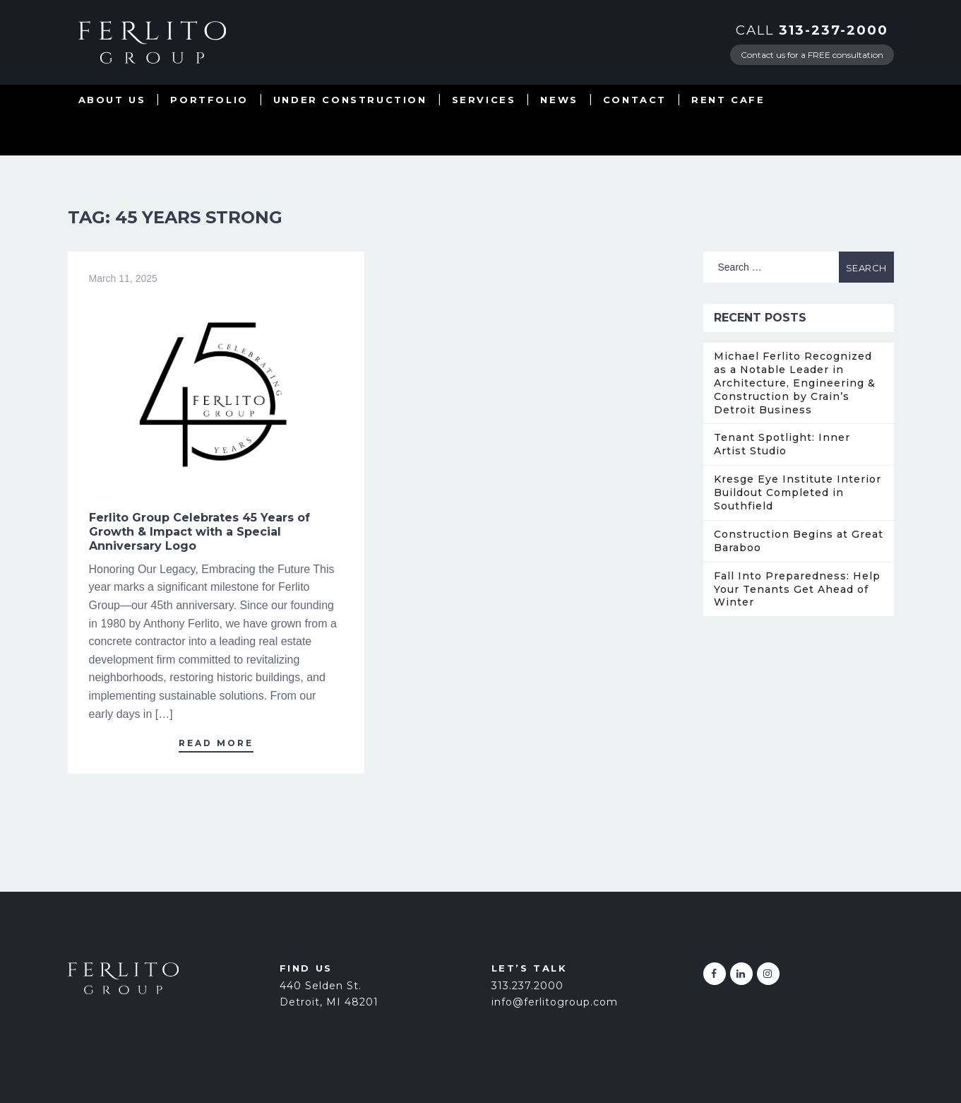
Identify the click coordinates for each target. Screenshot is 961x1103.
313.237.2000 (527, 985)
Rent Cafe (728, 99)
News (559, 99)
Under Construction (350, 99)
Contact (635, 99)
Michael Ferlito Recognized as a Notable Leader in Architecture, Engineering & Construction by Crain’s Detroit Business (795, 383)
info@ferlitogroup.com (554, 1002)
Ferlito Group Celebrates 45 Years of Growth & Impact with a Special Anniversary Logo (199, 532)
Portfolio (209, 99)
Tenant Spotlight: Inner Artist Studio (782, 444)
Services (484, 99)
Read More (216, 743)
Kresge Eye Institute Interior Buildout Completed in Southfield (797, 492)
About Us (112, 99)
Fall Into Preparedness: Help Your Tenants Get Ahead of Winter (797, 589)
